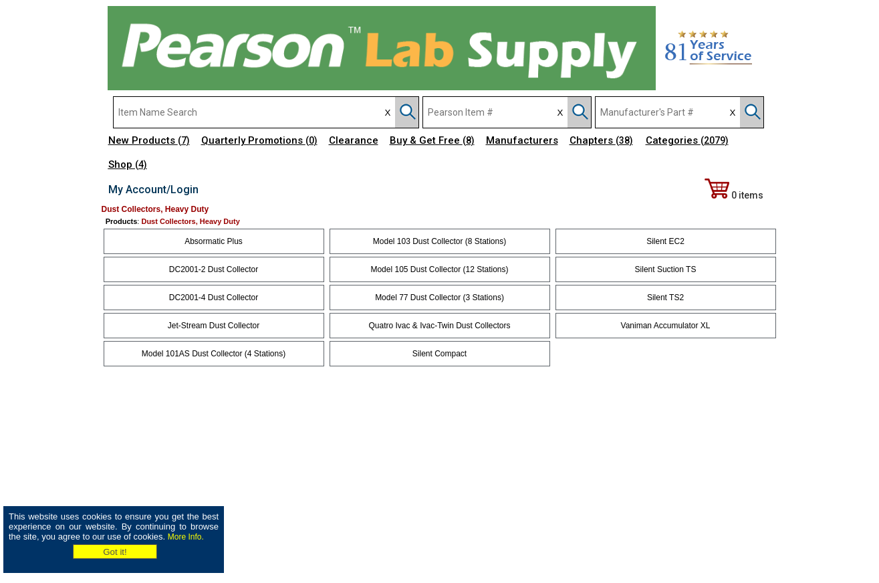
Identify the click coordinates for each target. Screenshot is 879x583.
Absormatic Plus (213, 241)
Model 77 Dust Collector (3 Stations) (439, 297)
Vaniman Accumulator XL (666, 325)
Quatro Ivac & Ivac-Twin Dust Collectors (439, 325)
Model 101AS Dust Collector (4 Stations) (213, 353)
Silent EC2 (665, 241)
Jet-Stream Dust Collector (213, 325)
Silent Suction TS (666, 269)
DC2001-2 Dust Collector (213, 269)
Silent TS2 (665, 297)
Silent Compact (439, 353)
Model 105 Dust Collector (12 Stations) (439, 269)
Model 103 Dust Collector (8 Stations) (439, 241)
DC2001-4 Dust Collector (213, 297)
